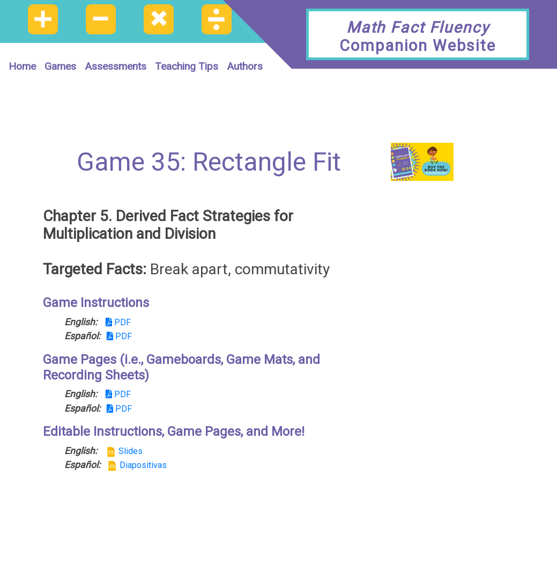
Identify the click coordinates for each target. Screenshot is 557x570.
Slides (124, 451)
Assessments (115, 66)
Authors (245, 66)
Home (22, 66)
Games (60, 66)
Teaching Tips (186, 66)
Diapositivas (137, 465)
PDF (118, 322)
